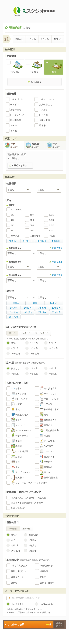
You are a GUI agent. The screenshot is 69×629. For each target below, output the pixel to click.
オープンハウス (22, 472)
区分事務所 (15, 120)
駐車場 (42, 126)
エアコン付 (20, 394)
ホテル (13, 126)
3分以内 (52, 343)
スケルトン (49, 451)
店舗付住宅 (15, 110)
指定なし (19, 39)
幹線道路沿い (21, 415)
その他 (13, 131)
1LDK (51, 215)
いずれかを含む (47, 604)
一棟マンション (46, 99)
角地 (46, 415)
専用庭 (18, 446)
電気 (17, 409)
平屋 (17, 462)
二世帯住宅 (35, 236)
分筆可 (18, 404)
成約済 (14, 583)
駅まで (12, 333)
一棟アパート (16, 99)
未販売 (43, 577)
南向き (47, 472)
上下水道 (48, 404)
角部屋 (18, 441)
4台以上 (33, 374)
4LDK (51, 230)
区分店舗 (43, 115)
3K (12, 225)
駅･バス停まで (42, 333)
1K (12, 215)
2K (12, 220)
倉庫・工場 (44, 120)
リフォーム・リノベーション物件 (31, 483)
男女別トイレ (50, 457)
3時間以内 (33, 535)
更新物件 (26, 529)
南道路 (18, 420)
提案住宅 (44, 571)
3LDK (51, 225)
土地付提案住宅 (51, 430)
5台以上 (52, 374)
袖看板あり (49, 467)
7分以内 (33, 348)
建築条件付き (17, 577)
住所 (17, 145)
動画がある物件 (18, 508)
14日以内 (33, 551)
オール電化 (49, 441)
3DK (32, 225)
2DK (32, 220)
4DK (32, 230)
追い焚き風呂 (50, 388)
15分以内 (15, 354)
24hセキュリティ (22, 399)
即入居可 (19, 478)
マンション (15, 72)
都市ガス (19, 388)
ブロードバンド (51, 399)
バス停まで (25, 333)
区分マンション (17, 115)
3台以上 (15, 374)
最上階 (47, 436)
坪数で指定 (57, 248)
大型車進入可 (50, 420)
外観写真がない (47, 566)
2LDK (51, 220)
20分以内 (34, 354)
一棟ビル (14, 105)
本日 (13, 540)
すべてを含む (17, 604)
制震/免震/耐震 (51, 478)
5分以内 (15, 348)
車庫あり (48, 425)
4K (12, 230)
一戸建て (34, 72)
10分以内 (53, 348)
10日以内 (15, 551)
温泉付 (18, 467)
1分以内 (33, 343)
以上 (13, 241)
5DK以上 (15, 236)
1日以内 (32, 39)
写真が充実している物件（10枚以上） (29, 498)
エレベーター (21, 425)
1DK (32, 215)
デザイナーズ (21, 436)
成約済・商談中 (47, 583)
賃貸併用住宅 (45, 105)
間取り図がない (18, 571)
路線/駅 (38, 145)
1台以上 (33, 368)
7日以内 (58, 39)
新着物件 (13, 529)
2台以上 (52, 368)
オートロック (50, 394)
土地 (54, 72)
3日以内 (45, 39)
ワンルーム (16, 210)
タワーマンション (23, 430)
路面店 (18, 457)
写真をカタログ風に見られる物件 (27, 503)
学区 (59, 145)
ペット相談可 (21, 451)
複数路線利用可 (51, 409)
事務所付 (48, 462)
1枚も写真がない (19, 566)
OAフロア (48, 446)
